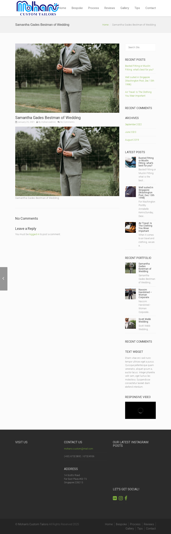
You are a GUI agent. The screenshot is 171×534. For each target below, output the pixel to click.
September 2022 (133, 124)
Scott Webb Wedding (145, 320)
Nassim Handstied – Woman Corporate (145, 293)
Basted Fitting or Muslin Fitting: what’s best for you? (146, 162)
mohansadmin (48, 122)
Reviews (109, 8)
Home (62, 8)
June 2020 (130, 132)
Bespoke (77, 8)
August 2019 (132, 140)
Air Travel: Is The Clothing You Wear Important (145, 227)
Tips (137, 8)
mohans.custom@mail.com (78, 448)
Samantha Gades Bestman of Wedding (145, 267)
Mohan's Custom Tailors (33, 524)
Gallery (124, 8)
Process (93, 8)
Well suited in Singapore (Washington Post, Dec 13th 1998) (139, 81)
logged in (34, 234)
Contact (150, 8)
